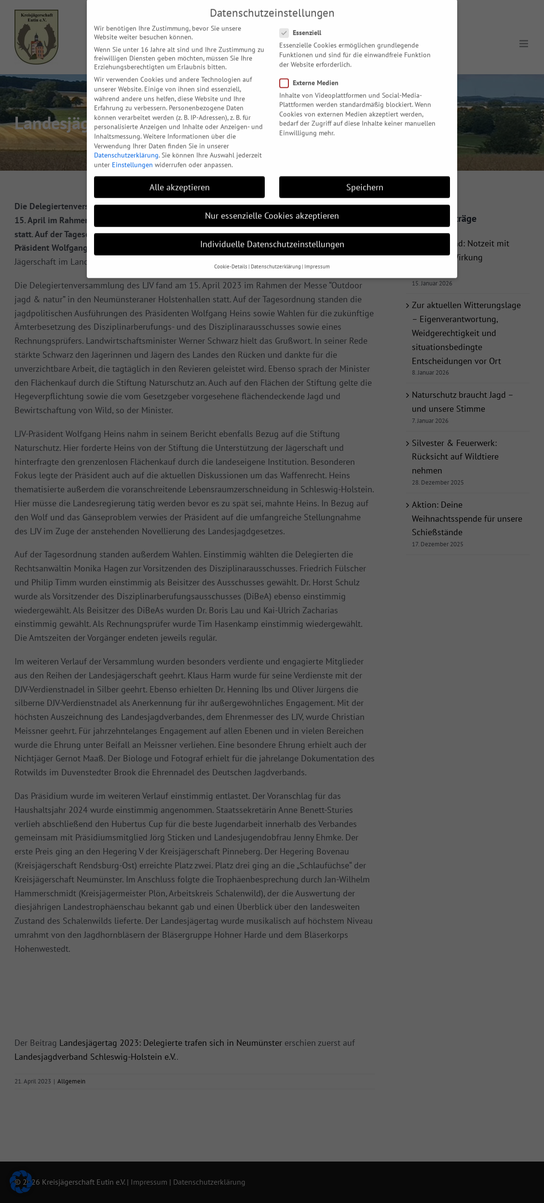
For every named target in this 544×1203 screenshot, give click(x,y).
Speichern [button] (364, 176)
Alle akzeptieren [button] (180, 176)
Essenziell (304, 22)
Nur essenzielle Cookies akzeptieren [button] (272, 205)
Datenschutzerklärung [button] (276, 256)
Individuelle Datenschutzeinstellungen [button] (272, 233)
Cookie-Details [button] (230, 256)
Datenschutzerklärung (126, 144)
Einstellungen (132, 154)
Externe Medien (313, 72)
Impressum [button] (317, 256)
